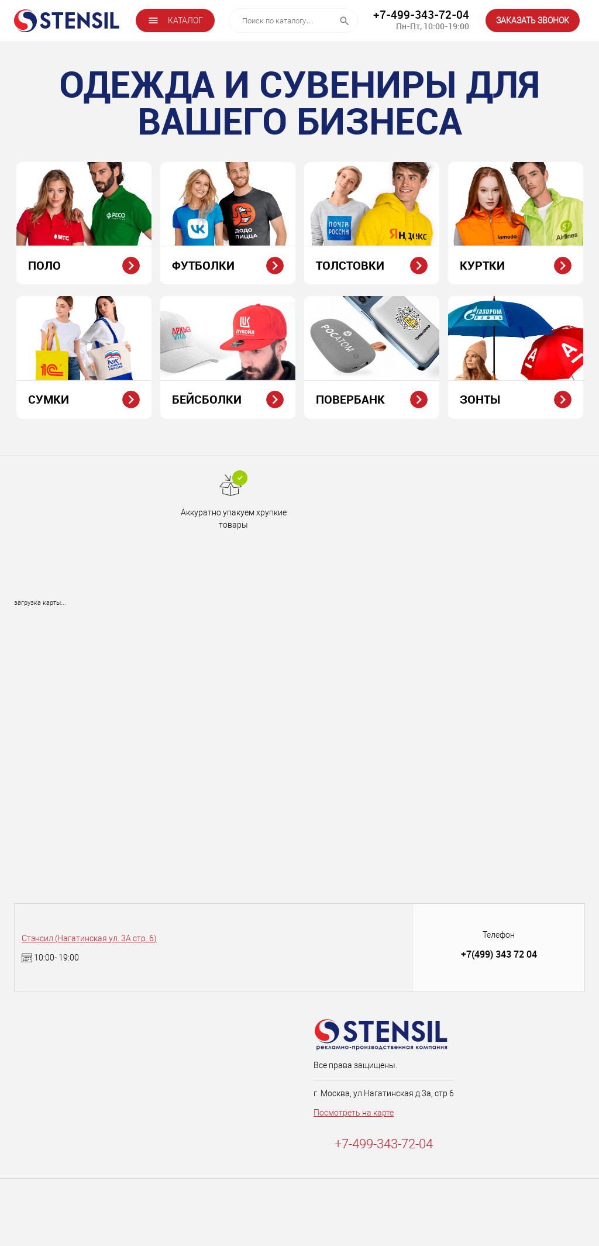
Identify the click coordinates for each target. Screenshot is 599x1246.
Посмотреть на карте (354, 1112)
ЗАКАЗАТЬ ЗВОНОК (532, 20)
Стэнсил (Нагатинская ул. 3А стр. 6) (89, 938)
